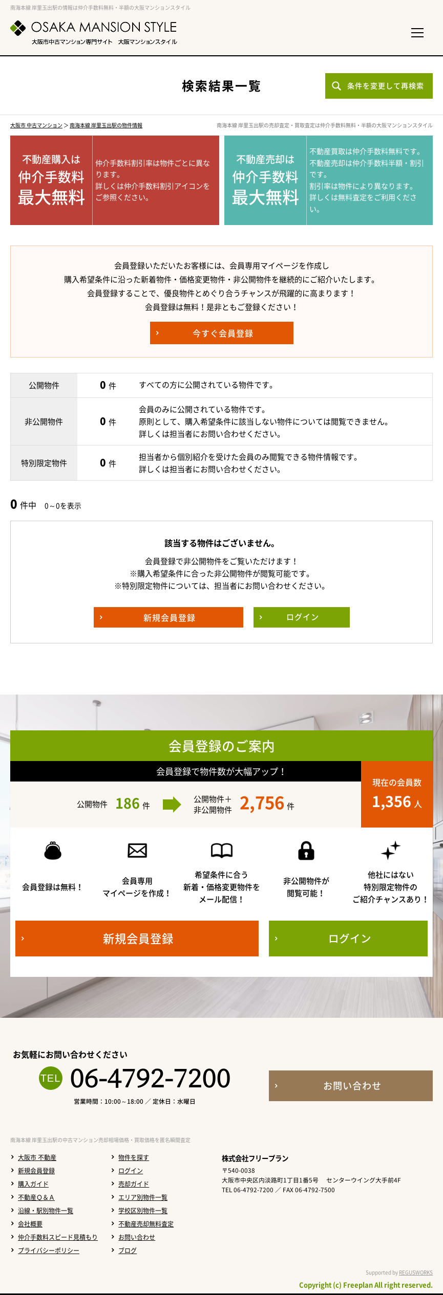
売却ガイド (133, 1184)
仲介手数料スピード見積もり (58, 1237)
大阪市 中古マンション (36, 125)
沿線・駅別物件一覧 (45, 1210)
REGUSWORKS (416, 1272)
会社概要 (30, 1224)
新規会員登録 (36, 1170)
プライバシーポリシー (48, 1250)
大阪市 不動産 (37, 1157)
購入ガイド (33, 1184)
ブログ (127, 1250)
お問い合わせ (136, 1237)
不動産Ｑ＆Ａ (36, 1197)
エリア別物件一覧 (142, 1197)
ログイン (130, 1170)
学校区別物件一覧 (142, 1210)
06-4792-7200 (150, 1078)
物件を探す (133, 1157)
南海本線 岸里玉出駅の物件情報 (106, 125)
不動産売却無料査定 (146, 1224)
